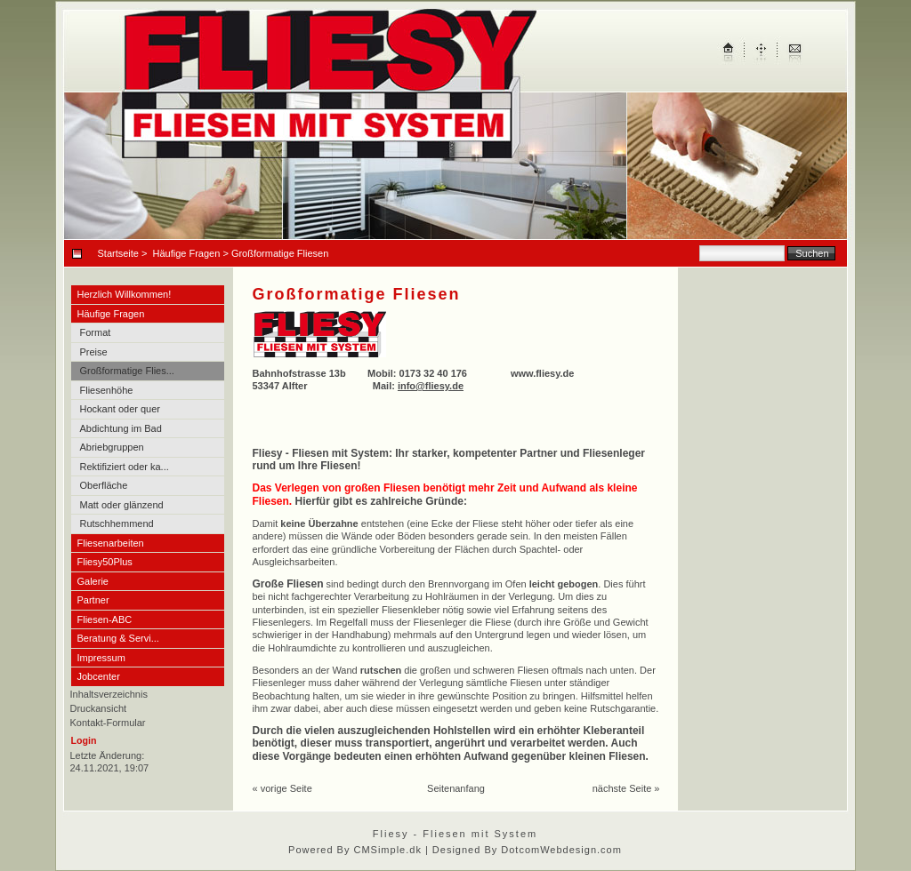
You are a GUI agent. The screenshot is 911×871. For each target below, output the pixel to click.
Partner (93, 600)
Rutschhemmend (117, 523)
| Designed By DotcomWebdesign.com (523, 849)
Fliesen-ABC (105, 619)
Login (84, 740)
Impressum (101, 657)
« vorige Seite (282, 788)
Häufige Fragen (187, 253)
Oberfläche (104, 485)
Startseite (118, 253)
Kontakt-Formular (108, 722)
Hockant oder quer (120, 409)
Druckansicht (98, 708)
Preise (94, 352)
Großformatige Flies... (127, 370)
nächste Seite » (626, 788)
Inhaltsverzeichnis (109, 694)
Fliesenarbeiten (110, 543)
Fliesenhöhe (106, 390)
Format (95, 332)
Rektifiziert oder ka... (124, 466)
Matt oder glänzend (122, 504)
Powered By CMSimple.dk (355, 849)
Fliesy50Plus (105, 561)
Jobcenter (98, 676)
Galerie (93, 581)
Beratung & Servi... (118, 638)
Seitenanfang (456, 788)
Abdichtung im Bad (121, 428)
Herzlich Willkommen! (124, 294)
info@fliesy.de (431, 385)
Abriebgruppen (112, 447)
